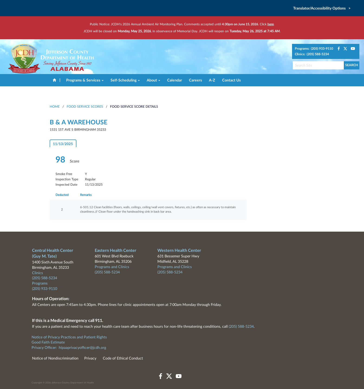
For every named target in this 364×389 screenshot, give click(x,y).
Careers (195, 80)
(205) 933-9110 (44, 289)
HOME (55, 106)
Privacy (90, 358)
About (153, 80)
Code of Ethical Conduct (123, 358)
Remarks (86, 195)
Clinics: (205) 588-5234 (312, 54)
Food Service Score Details (134, 106)
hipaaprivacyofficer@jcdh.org (82, 348)
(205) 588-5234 (44, 278)
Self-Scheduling (125, 80)
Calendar (174, 80)
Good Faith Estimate (48, 342)
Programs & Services (85, 80)
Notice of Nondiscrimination (55, 358)
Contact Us (231, 80)
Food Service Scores (85, 106)
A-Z (212, 80)
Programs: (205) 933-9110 (314, 48)
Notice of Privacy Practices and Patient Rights (69, 337)
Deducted (61, 195)
